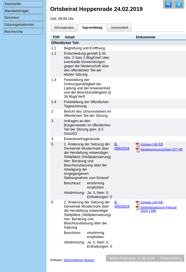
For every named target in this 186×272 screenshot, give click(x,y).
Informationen (64, 27)
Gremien (11, 17)
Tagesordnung (92, 27)
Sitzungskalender (19, 24)
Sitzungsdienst (73, 260)
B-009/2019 (121, 204)
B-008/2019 (121, 146)
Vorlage (151, 144)
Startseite (12, 4)
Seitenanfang (170, 258)
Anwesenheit (119, 27)
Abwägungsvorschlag (161, 149)
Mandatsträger (16, 11)
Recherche (13, 31)
